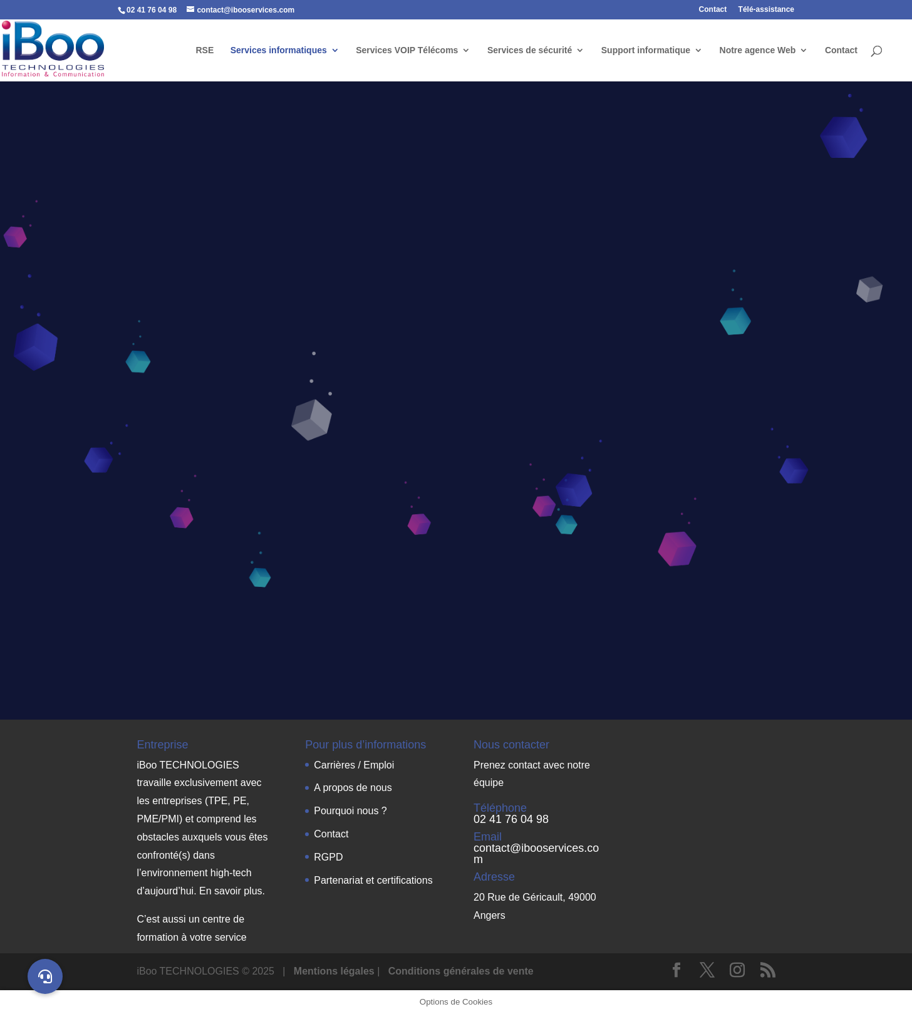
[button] (45, 976)
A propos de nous (353, 787)
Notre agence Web (758, 50)
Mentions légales (335, 971)
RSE (204, 50)
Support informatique (645, 50)
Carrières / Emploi (354, 765)
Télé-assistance (766, 10)
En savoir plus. (232, 891)
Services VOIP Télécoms (407, 50)
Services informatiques (279, 50)
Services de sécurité (529, 50)
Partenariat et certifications (373, 880)
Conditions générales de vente (461, 971)
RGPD (328, 857)
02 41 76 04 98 (511, 819)
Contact (713, 10)
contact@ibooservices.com (536, 854)
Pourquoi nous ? (350, 810)
